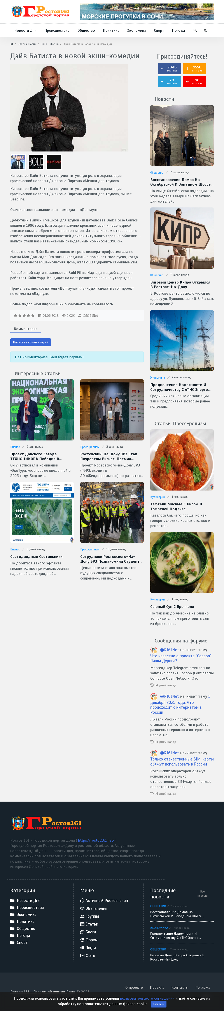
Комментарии (25, 328)
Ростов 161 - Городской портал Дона (42, 991)
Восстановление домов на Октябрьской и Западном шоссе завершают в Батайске (180, 182)
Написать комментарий (30, 342)
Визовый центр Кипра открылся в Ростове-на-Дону (180, 284)
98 (194, 81)
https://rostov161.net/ (97, 840)
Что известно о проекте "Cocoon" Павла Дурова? (180, 658)
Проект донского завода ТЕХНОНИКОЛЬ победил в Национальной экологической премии (37, 456)
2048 (169, 68)
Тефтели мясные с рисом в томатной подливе (176, 506)
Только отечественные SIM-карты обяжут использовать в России (182, 762)
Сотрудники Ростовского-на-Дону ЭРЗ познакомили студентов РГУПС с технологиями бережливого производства (112, 559)
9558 (194, 68)
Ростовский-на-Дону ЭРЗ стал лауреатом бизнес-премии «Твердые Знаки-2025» (108, 456)
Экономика (157, 377)
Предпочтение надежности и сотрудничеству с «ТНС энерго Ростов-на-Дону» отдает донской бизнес (179, 387)
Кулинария (157, 497)
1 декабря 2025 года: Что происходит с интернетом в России (180, 704)
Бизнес (15, 447)
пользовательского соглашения (148, 998)
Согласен (158, 1004)
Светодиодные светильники (36, 556)
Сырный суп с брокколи (172, 606)
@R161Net (90, 315)
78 (169, 81)
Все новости (203, 894)
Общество (156, 172)
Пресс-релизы (89, 447)
